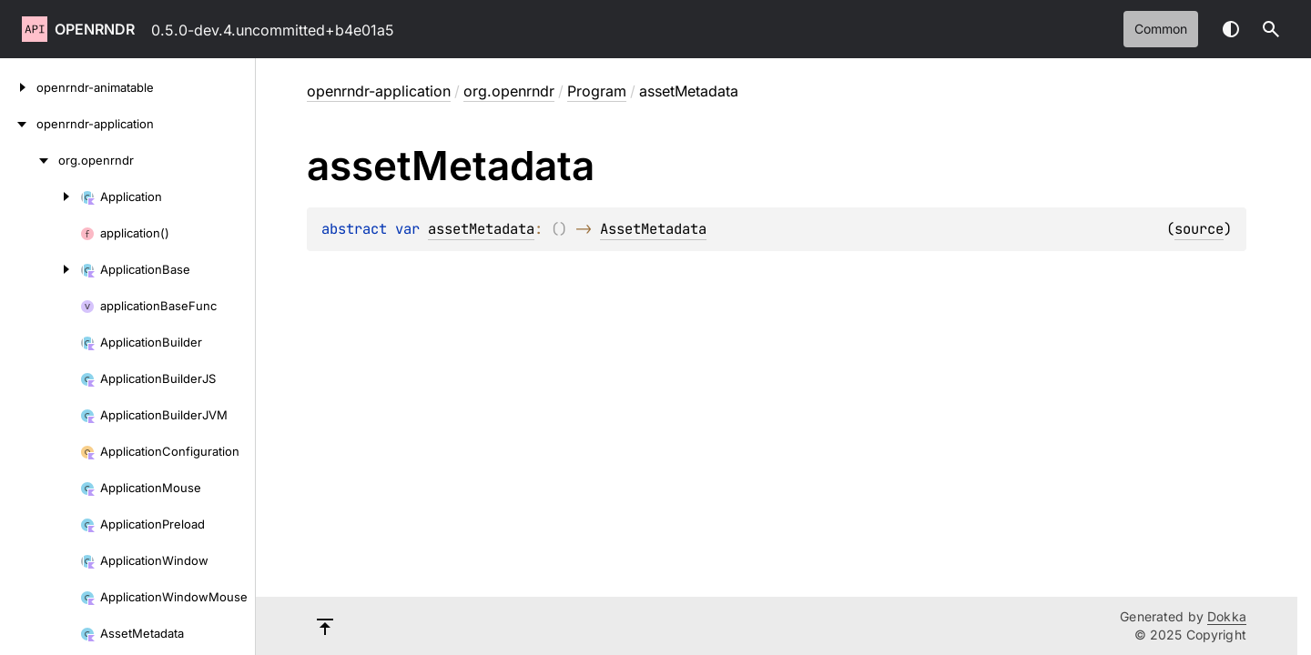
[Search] (1271, 29)
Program (596, 91)
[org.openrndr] (29, 160)
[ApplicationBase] (40, 269)
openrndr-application (379, 91)
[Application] (40, 196)
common (1160, 28)
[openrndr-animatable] (18, 87)
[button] (1271, 29)
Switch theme (1231, 29)
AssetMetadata (653, 228)
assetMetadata (481, 228)
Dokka (1226, 616)
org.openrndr (508, 91)
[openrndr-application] (18, 124)
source (1199, 228)
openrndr (95, 29)
